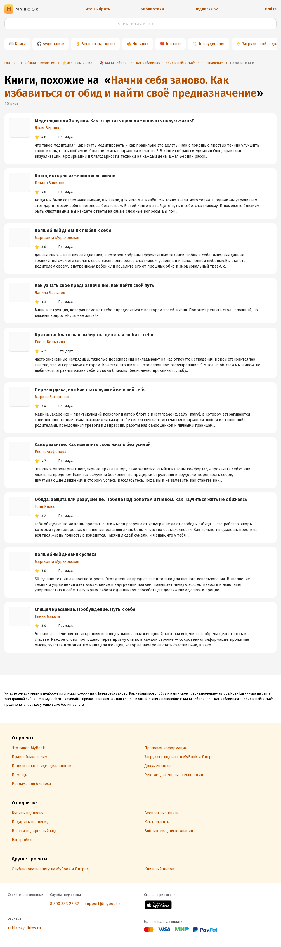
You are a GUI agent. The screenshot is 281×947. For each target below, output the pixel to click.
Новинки (140, 43)
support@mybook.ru (103, 903)
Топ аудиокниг (212, 43)
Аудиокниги (53, 43)
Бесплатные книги (98, 43)
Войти (271, 9)
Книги (20, 43)
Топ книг (173, 43)
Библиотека (152, 9)
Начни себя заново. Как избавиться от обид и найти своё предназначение (130, 86)
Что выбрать (98, 9)
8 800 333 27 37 (64, 903)
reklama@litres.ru (24, 928)
